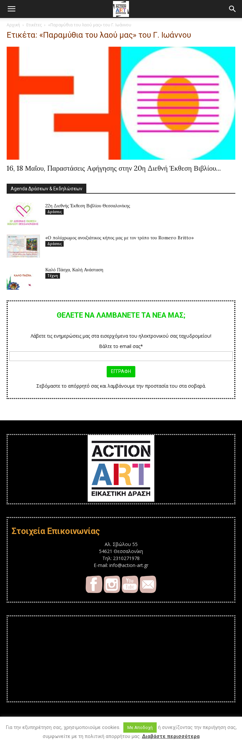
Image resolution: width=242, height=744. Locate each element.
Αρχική (13, 25)
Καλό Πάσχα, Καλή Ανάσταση (74, 270)
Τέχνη (52, 275)
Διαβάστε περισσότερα (171, 736)
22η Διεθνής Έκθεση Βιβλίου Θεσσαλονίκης (87, 206)
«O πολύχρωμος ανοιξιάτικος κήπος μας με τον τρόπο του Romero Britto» (119, 238)
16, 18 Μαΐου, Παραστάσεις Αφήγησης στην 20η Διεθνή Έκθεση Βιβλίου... (114, 168)
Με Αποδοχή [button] (140, 727)
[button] (11, 9)
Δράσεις (54, 211)
